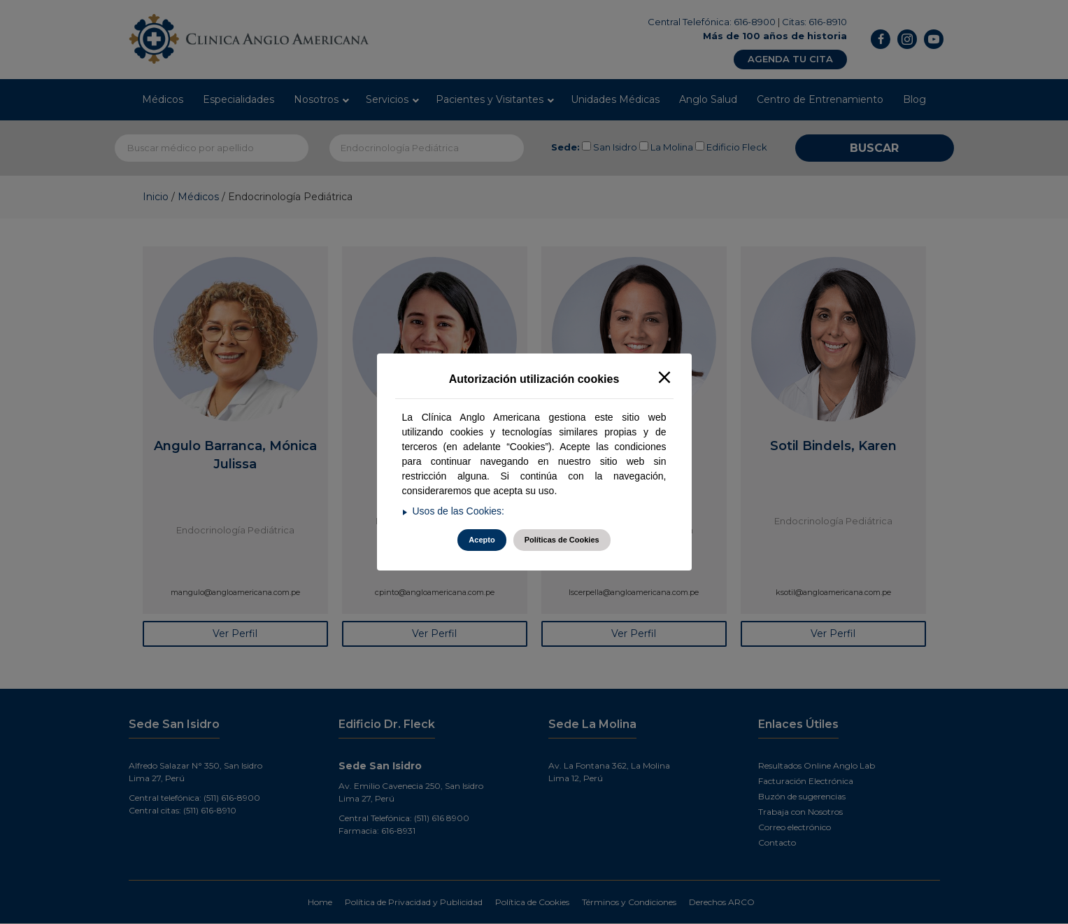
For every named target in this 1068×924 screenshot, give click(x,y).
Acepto (481, 540)
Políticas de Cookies (562, 540)
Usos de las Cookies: (459, 511)
